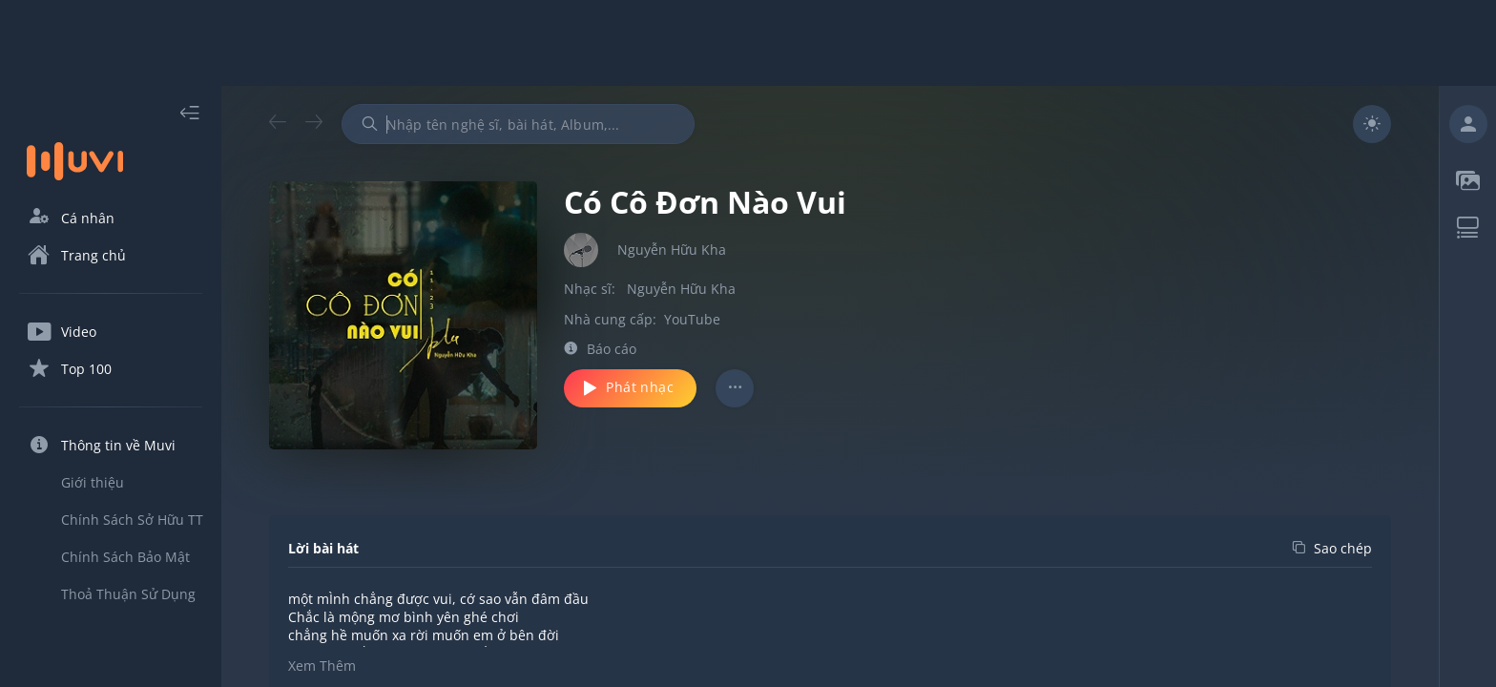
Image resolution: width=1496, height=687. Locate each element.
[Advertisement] (748, 43)
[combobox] (518, 124)
